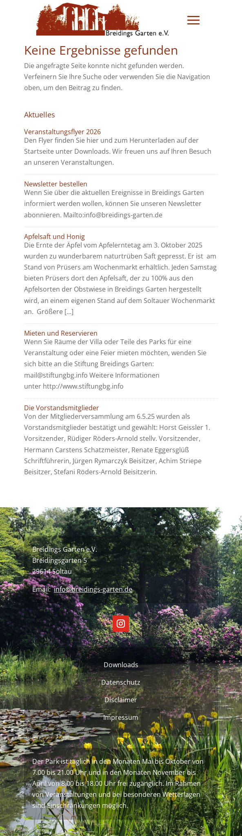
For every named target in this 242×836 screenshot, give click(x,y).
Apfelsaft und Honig (54, 236)
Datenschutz (120, 682)
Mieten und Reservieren (61, 333)
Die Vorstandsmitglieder (61, 407)
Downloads (121, 664)
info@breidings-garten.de (93, 589)
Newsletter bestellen (55, 183)
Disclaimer (120, 699)
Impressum (120, 717)
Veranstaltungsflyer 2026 (62, 131)
